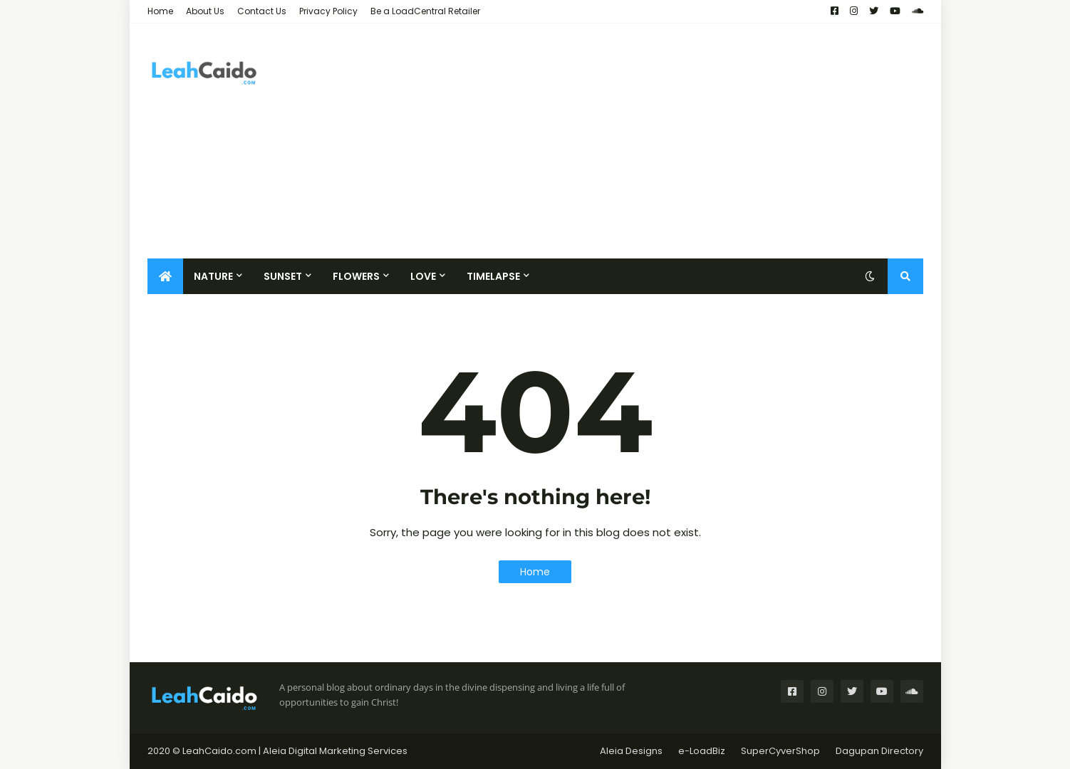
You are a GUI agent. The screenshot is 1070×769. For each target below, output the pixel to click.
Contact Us (261, 11)
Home (160, 11)
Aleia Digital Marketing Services (335, 751)
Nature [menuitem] (213, 276)
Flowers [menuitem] (356, 276)
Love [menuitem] (423, 276)
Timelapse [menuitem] (493, 276)
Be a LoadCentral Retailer (425, 11)
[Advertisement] (664, 141)
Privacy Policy (328, 11)
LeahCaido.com (219, 751)
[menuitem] (165, 276)
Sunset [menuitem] (283, 276)
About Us (205, 11)
